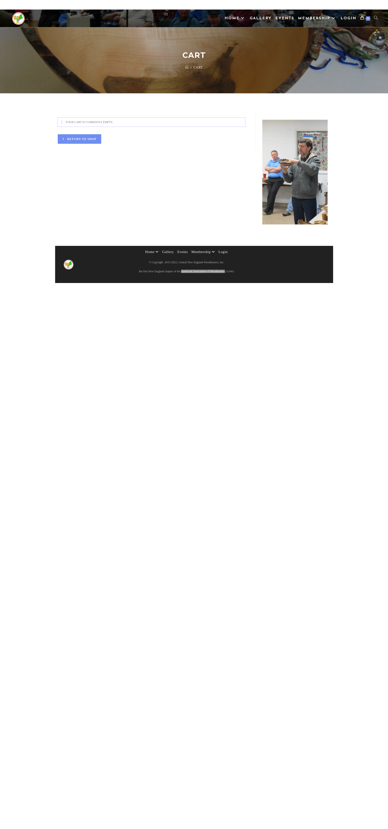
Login (223, 252)
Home (152, 252)
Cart (198, 67)
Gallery (168, 252)
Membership (203, 252)
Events (182, 252)
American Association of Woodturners (203, 271)
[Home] (187, 67)
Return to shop (81, 139)
